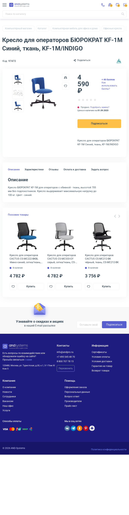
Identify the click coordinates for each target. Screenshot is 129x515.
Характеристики (34, 169)
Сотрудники (9, 396)
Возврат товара (100, 370)
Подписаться (99, 123)
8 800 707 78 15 (65, 361)
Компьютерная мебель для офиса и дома (75, 28)
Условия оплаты (101, 356)
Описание (14, 169)
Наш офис (8, 406)
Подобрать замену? (99, 107)
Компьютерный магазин (18, 28)
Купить (30, 286)
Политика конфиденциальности (108, 449)
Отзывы (53, 169)
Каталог (42, 28)
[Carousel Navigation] (117, 216)
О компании (9, 387)
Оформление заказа (75, 387)
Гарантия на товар (102, 366)
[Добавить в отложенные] (65, 85)
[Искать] (123, 14)
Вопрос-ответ (71, 396)
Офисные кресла (112, 28)
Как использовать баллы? (109, 84)
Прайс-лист (70, 406)
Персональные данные (77, 392)
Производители (73, 401)
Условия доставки (102, 361)
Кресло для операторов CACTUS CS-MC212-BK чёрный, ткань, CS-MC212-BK (102, 259)
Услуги (6, 410)
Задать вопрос (100, 169)
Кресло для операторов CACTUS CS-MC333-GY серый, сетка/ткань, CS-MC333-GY (61, 259)
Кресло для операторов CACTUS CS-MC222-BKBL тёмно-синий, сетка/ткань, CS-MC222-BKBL (25, 259)
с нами (28, 359)
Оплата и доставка (74, 169)
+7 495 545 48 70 (66, 356)
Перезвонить (66, 368)
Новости (7, 392)
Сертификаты (99, 352)
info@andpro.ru (65, 352)
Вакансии (8, 401)
